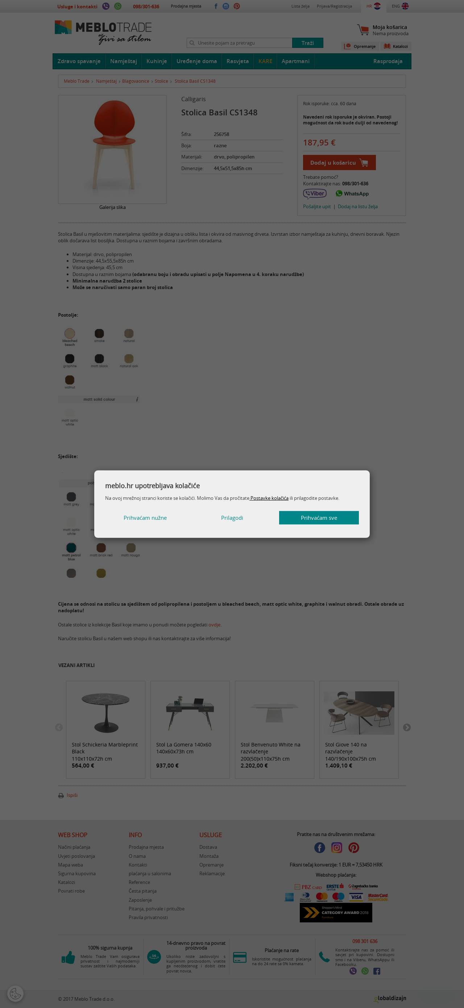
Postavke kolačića (269, 498)
